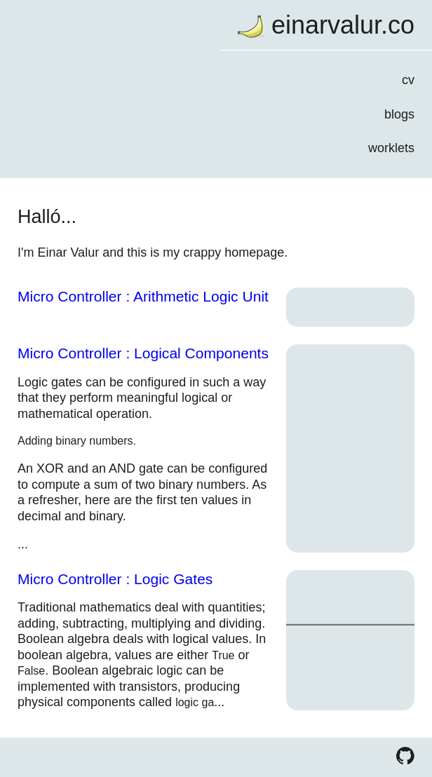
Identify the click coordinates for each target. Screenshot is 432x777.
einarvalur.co (342, 25)
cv (408, 80)
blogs (399, 114)
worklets (391, 148)
